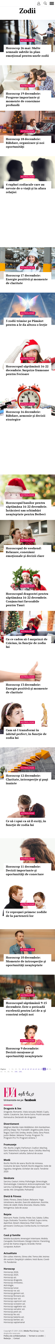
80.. (8, 1071)
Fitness (13, 1199)
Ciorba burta (30, 1225)
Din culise (8, 1256)
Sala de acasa (21, 1207)
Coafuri (35, 1147)
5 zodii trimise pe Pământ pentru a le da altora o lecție (26, 323)
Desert (16, 1223)
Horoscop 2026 (11, 1272)
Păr (5, 1147)
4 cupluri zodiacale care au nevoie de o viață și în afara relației (26, 188)
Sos (33, 1217)
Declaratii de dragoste (25, 1117)
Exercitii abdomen (31, 1202)
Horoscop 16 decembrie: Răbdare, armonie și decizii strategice (25, 415)
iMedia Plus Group (31, 1331)
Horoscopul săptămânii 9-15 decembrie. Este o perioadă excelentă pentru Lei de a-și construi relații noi (26, 1008)
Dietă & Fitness (12, 1196)
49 (47, 1069)
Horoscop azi (10, 1277)
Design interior (32, 1241)
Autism (17, 1246)
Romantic (17, 1111)
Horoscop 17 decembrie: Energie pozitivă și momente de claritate (27, 279)
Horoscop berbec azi (13, 1319)
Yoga (41, 1199)
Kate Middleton (26, 1127)
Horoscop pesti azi (12, 1311)
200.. (20, 1071)
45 (36, 1069)
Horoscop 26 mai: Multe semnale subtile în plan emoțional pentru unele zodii (27, 52)
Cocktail (31, 1220)
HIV (11, 1189)
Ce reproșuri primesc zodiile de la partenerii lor (26, 914)
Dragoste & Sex (12, 1108)
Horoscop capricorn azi (15, 1301)
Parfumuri (26, 1147)
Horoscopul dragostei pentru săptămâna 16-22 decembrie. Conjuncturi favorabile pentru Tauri (27, 599)
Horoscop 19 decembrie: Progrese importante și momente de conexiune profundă (23, 99)
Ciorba (22, 1217)
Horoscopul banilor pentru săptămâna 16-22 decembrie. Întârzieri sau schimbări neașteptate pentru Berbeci (26, 508)
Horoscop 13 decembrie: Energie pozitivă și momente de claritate (27, 688)
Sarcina (7, 1181)
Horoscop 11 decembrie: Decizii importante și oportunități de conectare (25, 870)
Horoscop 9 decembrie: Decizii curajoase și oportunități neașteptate (24, 1052)
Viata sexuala (29, 1111)
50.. (50, 1069)
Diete (6, 1199)
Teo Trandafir (23, 1129)
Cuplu (46, 1111)
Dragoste (8, 1111)
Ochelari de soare (30, 1168)
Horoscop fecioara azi (14, 1295)
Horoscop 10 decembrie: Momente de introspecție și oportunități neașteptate (26, 961)
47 (41, 1069)
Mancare (8, 1217)
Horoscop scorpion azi (14, 1303)
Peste (28, 1217)
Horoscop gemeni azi (14, 1293)
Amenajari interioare (30, 1238)
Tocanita (22, 1220)
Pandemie (12, 1262)
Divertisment (11, 1123)
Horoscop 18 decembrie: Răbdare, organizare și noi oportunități (25, 143)
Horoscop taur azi (12, 1298)
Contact (16, 1338)
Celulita (38, 1150)
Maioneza (24, 1223)
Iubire (6, 1114)
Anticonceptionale (36, 1184)
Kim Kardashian (42, 1127)
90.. (12, 1071)
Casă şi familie (12, 1235)
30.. (19, 1069)
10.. (12, 1069)
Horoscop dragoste (13, 1280)
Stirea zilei (27, 1256)
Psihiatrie (29, 1189)
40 (23, 1069)
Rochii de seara (17, 1163)
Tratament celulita (17, 1153)
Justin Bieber (10, 1135)
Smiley (23, 1132)
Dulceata (13, 1220)
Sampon (24, 1150)
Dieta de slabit (10, 1204)
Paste (15, 1217)
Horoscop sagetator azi (15, 1306)
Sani (6, 1150)
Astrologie (27, 40)
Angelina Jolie (37, 1129)
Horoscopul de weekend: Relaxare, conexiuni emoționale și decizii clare (25, 552)
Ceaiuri (15, 1181)
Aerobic (18, 1202)
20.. (16, 1069)
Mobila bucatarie (12, 1238)
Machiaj (43, 1147)
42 (28, 1069)
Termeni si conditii (36, 1336)
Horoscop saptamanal (14, 1322)
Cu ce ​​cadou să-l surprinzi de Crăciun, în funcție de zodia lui (26, 643)
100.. (16, 1071)
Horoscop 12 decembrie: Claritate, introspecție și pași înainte (27, 779)
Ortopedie (19, 1189)
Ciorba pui (18, 1225)
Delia (35, 1132)
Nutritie (44, 1202)
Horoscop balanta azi (14, 1317)
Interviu (17, 1256)
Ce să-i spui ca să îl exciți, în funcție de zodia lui (26, 823)
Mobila (44, 1238)
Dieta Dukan (23, 1199)
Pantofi (24, 1165)
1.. (10, 1069)
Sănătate (9, 1178)
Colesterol (22, 1184)
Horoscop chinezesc (13, 1282)
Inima (21, 1181)
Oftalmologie (29, 1186)
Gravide (31, 1243)
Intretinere (9, 1202)
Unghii (17, 1147)
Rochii (10, 1147)
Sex (21, 1114)
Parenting (45, 1241)
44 (33, 1069)
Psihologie (30, 1181)
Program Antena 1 (28, 1137)
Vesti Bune (38, 1259)
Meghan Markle (11, 1127)
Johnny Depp (10, 1129)
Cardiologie (16, 1186)
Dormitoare (19, 1241)
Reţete (7, 1214)
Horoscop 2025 (11, 1274)
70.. (5, 1071)
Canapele (8, 1241)
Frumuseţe (10, 1144)
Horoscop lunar (11, 1288)
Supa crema (41, 1220)
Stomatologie (10, 1184)
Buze (31, 1150)
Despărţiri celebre (23, 1259)
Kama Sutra (29, 1114)
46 (39, 1069)
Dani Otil (14, 1132)
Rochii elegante (35, 1165)
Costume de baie (12, 1165)
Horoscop (9, 1268)
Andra (29, 1132)
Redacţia (7, 1338)
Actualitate (10, 1253)
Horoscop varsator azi (14, 1309)
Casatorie (14, 1114)
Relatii (39, 1111)
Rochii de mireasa (34, 1163)
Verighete (16, 1168)
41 (25, 1069)
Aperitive (8, 1223)
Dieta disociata (25, 1204)
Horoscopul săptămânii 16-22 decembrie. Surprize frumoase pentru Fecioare (27, 370)
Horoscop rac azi (12, 1290)
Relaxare (34, 1199)
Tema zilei (37, 1256)
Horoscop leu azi (12, 1314)
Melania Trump (24, 1135)
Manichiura (14, 1150)
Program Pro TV (11, 1137)
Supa (6, 1220)
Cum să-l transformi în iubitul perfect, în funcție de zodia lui (26, 734)
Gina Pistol (44, 1132)
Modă (7, 1160)
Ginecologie (41, 1181)
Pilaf (32, 1223)
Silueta (36, 1204)
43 (31, 1069)
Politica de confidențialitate (15, 1336)
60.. (1, 1071)
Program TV (37, 1135)
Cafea (45, 1217)
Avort (38, 1186)
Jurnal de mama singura (15, 1243)
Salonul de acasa (35, 1153)
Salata (39, 1217)
